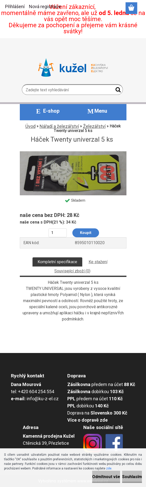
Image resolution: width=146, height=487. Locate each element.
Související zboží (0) (72, 271)
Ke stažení (98, 261)
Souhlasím (132, 476)
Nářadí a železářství (59, 126)
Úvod (30, 126)
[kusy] (57, 232)
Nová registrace (45, 6)
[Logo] (73, 67)
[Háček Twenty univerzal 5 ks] (73, 153)
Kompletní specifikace (57, 261)
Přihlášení (15, 6)
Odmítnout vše (106, 476)
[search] (117, 91)
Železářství (94, 126)
